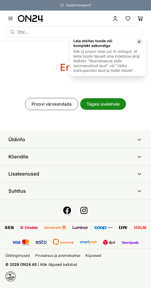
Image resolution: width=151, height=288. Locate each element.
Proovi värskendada (52, 104)
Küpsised (93, 255)
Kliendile (75, 157)
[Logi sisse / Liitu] (115, 18)
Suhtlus (75, 191)
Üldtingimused (17, 255)
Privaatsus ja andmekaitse (57, 255)
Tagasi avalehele (103, 104)
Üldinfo (75, 139)
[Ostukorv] (140, 18)
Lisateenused (75, 174)
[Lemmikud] (128, 18)
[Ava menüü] (10, 18)
